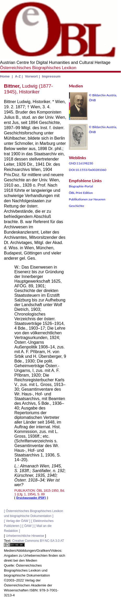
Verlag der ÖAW (17, 521)
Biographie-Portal (81, 186)
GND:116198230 (81, 163)
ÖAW (28, 526)
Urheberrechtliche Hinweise (25, 536)
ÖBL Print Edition (81, 193)
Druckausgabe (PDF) (31, 497)
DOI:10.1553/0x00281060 (87, 170)
